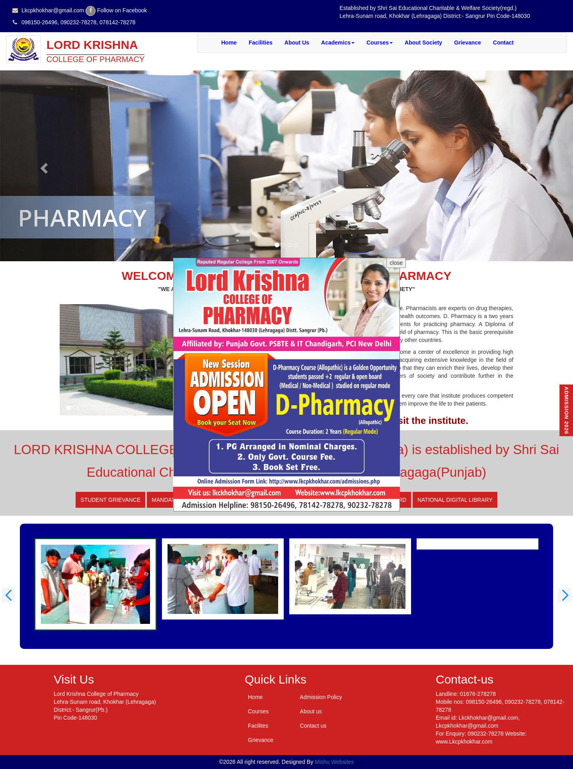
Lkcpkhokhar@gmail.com (52, 10)
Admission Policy (321, 697)
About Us (297, 42)
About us (311, 711)
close (396, 263)
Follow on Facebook (122, 10)
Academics (338, 42)
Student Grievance (110, 500)
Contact (503, 42)
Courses (379, 42)
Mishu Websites (334, 762)
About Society (423, 42)
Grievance (467, 42)
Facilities (261, 42)
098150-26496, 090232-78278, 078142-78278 (78, 22)
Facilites (258, 725)
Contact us (313, 725)
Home (229, 42)
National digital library (455, 500)
